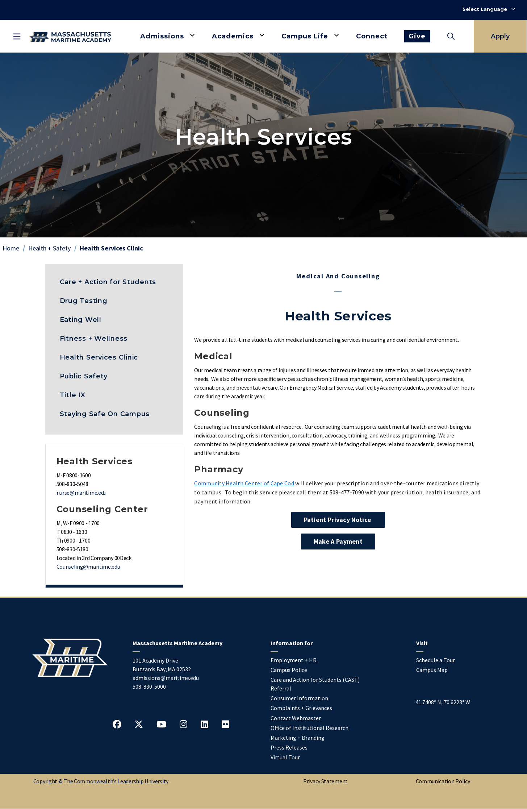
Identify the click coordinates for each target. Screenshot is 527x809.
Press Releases (289, 747)
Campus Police (289, 669)
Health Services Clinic (99, 357)
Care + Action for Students (108, 282)
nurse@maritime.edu (82, 492)
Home (11, 248)
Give (417, 36)
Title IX (72, 395)
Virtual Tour (285, 757)
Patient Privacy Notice (338, 519)
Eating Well (80, 320)
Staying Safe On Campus (105, 414)
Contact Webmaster (296, 718)
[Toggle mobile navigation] (16, 36)
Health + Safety (49, 248)
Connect (371, 36)
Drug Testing (84, 301)
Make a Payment (338, 541)
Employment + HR (294, 660)
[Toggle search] (451, 36)
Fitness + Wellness (94, 339)
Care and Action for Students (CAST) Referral (315, 684)
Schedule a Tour (435, 660)
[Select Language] (489, 9)
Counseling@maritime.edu (88, 566)
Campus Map (432, 669)
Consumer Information (299, 698)
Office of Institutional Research (309, 727)
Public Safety (84, 376)
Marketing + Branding (298, 737)
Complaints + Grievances (301, 707)
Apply (500, 36)
